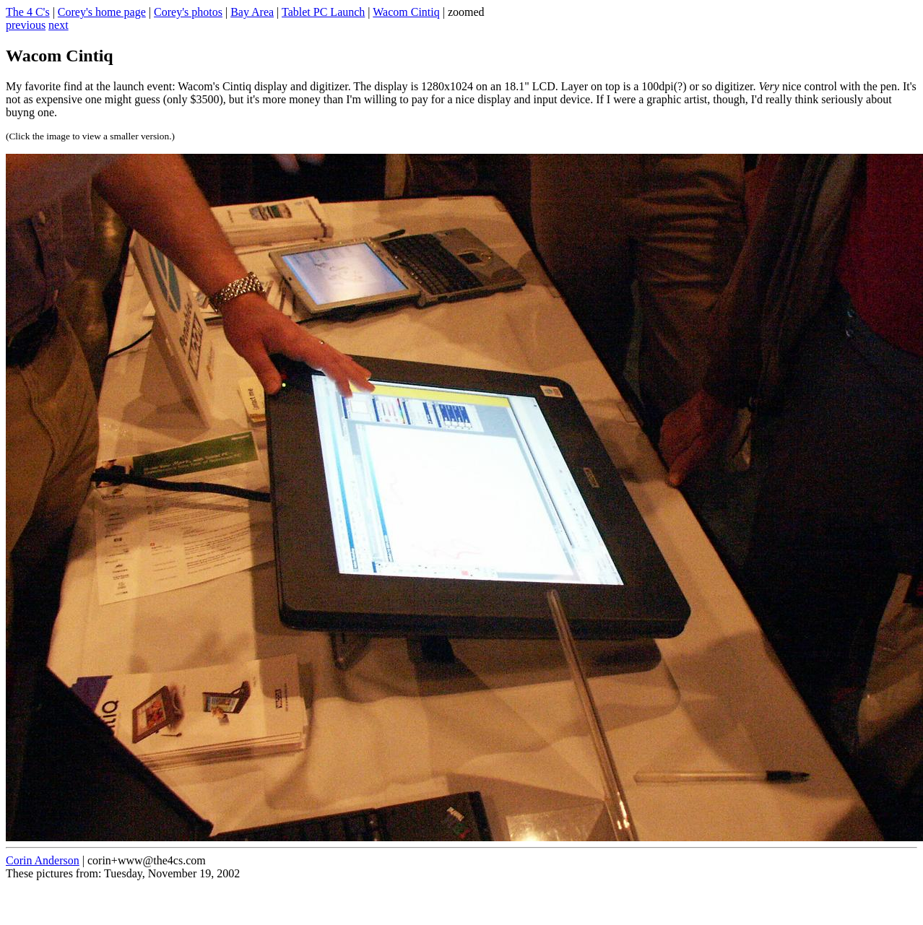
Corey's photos (188, 12)
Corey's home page (102, 12)
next (58, 25)
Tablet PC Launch (323, 12)
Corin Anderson (42, 860)
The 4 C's (28, 12)
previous (26, 25)
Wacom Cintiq (406, 12)
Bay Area (252, 12)
